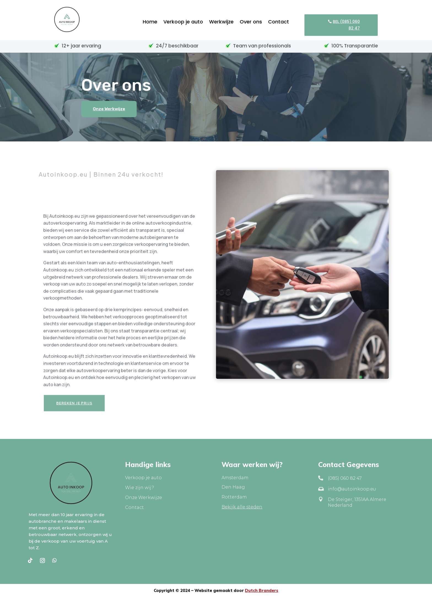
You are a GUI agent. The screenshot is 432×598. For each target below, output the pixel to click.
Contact (278, 22)
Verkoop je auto (183, 22)
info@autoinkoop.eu (352, 489)
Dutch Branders (261, 590)
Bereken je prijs (74, 409)
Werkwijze (221, 22)
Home (150, 22)
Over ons (251, 22)
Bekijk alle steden (242, 506)
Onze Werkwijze (109, 108)
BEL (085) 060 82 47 (346, 25)
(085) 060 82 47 (345, 478)
